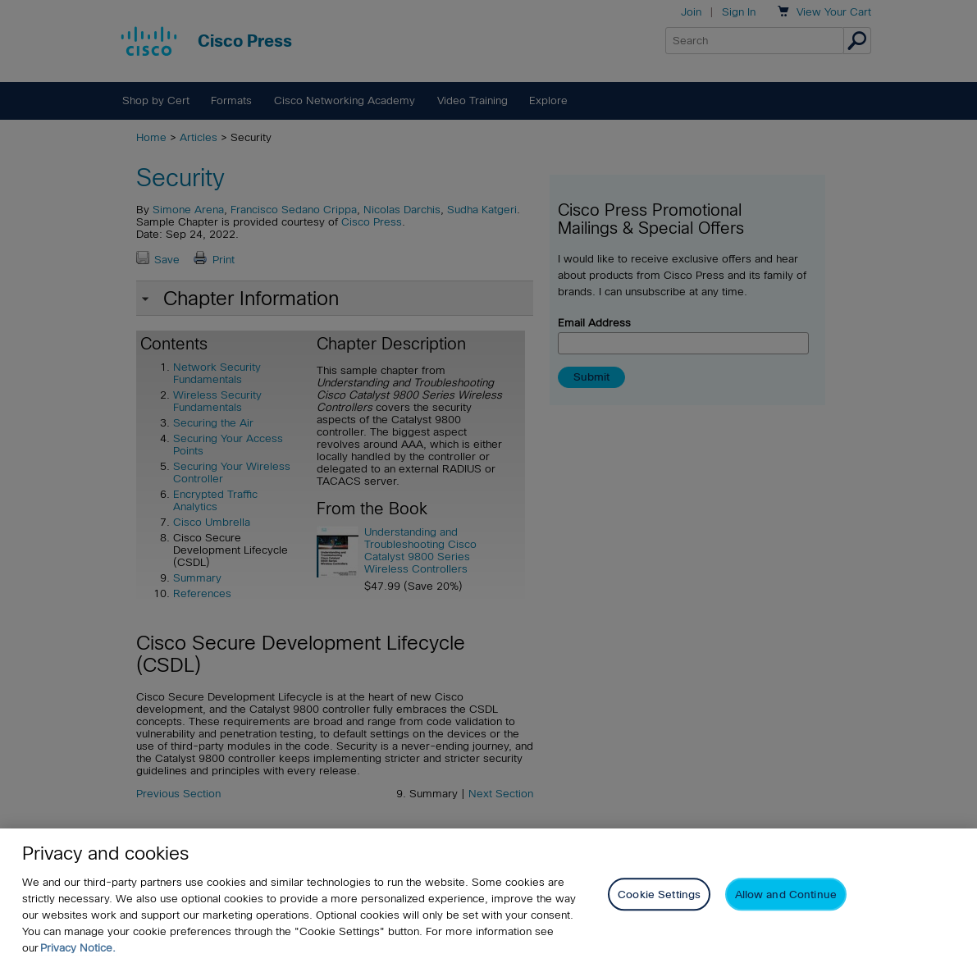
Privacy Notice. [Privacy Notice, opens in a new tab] (78, 948)
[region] (488, 895)
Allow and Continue (786, 894)
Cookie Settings (659, 894)
